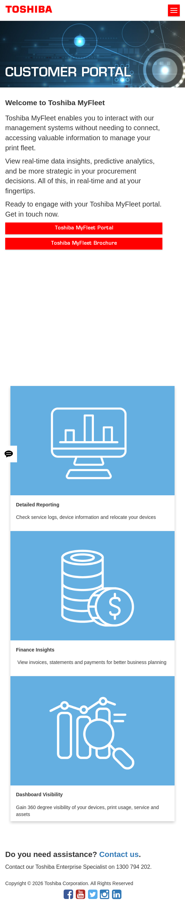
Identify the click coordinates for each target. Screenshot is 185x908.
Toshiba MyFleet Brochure (84, 243)
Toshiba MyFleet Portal (84, 228)
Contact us (119, 854)
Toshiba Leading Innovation (29, 10)
